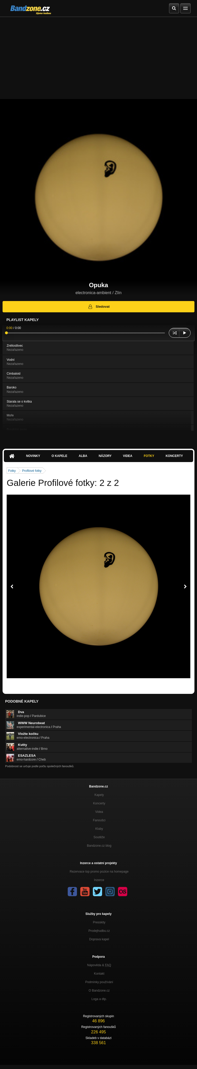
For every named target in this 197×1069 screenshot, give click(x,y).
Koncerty (174, 456)
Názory (105, 456)
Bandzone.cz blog (99, 845)
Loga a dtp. (99, 999)
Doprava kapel (99, 939)
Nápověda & (99, 965)
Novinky (33, 456)
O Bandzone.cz (99, 990)
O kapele (59, 456)
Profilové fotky (31, 471)
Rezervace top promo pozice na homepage (99, 871)
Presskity (99, 922)
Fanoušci (99, 820)
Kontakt (99, 973)
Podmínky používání (99, 982)
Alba (83, 456)
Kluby (99, 829)
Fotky (149, 456)
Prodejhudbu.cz (99, 931)
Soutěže (99, 837)
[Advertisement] (98, 55)
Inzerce (99, 880)
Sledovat (98, 306)
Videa (127, 456)
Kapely (99, 795)
